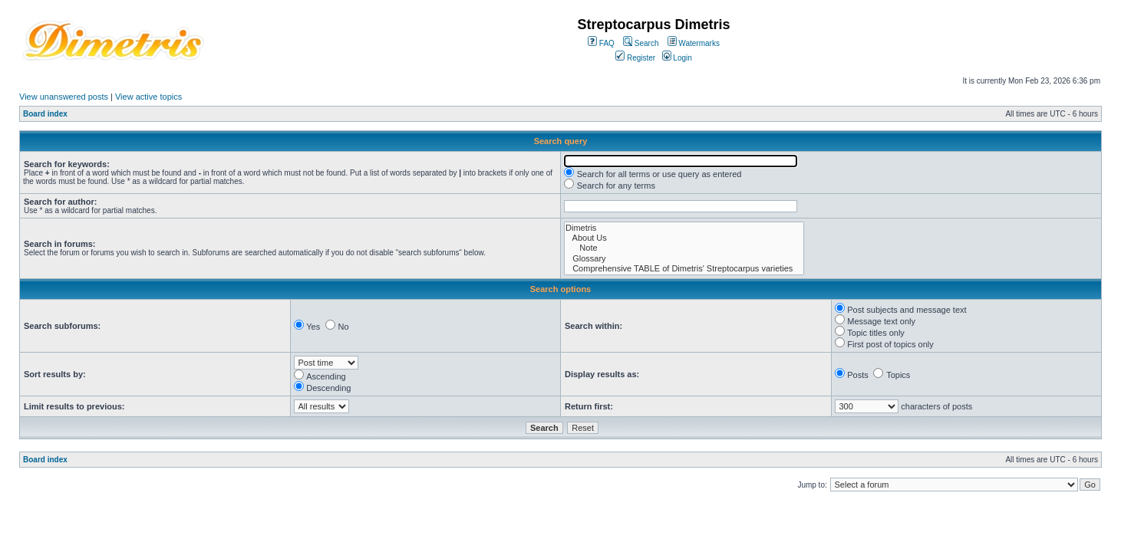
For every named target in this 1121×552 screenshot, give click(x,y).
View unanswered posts (63, 96)
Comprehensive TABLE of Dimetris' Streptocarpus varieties (684, 269)
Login (677, 58)
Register (635, 58)
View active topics (148, 96)
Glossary (684, 259)
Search (640, 43)
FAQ (601, 43)
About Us (684, 238)
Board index (45, 114)
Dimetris (684, 228)
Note (684, 248)
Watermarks (694, 43)
